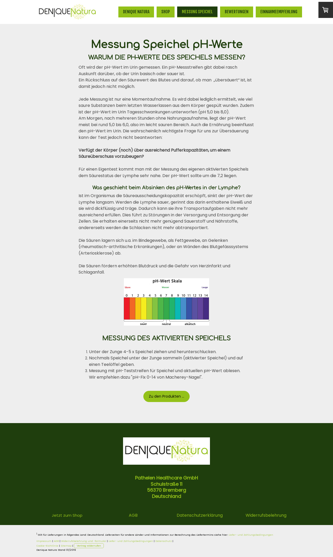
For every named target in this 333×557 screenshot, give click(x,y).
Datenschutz (163, 541)
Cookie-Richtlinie (47, 545)
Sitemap (66, 545)
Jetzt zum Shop (67, 515)
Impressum (44, 541)
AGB (56, 541)
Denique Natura (136, 11)
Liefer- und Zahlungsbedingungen (251, 534)
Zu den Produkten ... (166, 396)
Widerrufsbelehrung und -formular (83, 541)
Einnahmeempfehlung (278, 11)
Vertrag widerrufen (89, 545)
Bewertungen (236, 11)
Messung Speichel (197, 11)
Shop (165, 11)
